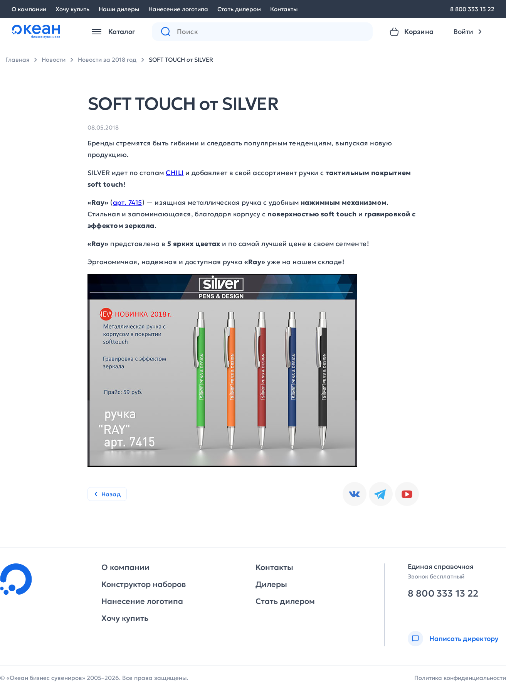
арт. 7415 (127, 202)
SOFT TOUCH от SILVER (181, 59)
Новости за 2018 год (107, 59)
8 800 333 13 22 (472, 9)
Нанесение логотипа (178, 9)
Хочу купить (72, 9)
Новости (54, 59)
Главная (17, 59)
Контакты (284, 9)
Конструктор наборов (143, 584)
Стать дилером (239, 9)
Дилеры (271, 584)
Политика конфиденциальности (460, 677)
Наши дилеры (119, 9)
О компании (29, 9)
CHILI (174, 173)
